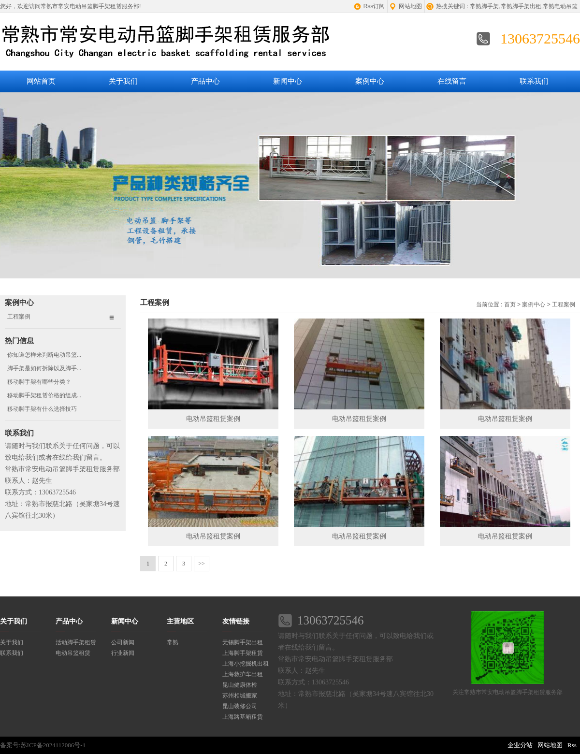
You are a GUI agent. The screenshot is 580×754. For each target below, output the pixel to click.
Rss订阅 (374, 6)
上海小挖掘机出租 (245, 663)
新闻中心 (287, 81)
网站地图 (410, 6)
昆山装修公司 (239, 706)
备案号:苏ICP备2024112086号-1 (43, 745)
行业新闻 (122, 653)
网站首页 (41, 81)
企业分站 (520, 745)
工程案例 (18, 316)
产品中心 (205, 81)
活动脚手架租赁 (76, 642)
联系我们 (534, 81)
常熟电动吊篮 (560, 6)
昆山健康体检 (239, 685)
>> (201, 563)
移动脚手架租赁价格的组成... (44, 395)
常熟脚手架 (484, 6)
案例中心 (369, 81)
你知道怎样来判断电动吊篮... (44, 354)
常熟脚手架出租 (521, 6)
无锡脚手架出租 (242, 642)
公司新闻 (122, 642)
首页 (510, 304)
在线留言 (451, 81)
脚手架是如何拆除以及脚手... (44, 368)
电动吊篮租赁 (73, 653)
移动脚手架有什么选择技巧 (42, 409)
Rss (572, 745)
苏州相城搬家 (239, 695)
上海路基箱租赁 (242, 716)
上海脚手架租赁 (242, 653)
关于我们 (123, 81)
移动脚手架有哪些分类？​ (39, 381)
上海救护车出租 (242, 674)
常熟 (172, 642)
